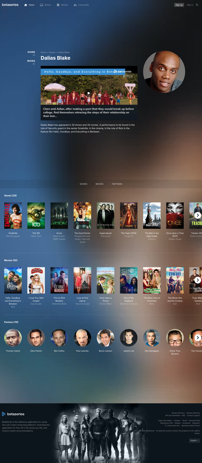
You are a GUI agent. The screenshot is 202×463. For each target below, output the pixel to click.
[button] (13, 342)
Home (43, 52)
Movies (99, 184)
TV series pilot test (172, 426)
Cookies (177, 420)
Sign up (179, 5)
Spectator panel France (190, 426)
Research (196, 423)
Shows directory (178, 413)
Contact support (193, 415)
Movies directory (193, 413)
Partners (117, 184)
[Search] (197, 4)
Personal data (194, 420)
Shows (52, 52)
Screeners (187, 423)
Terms (184, 420)
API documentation (172, 415)
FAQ (183, 415)
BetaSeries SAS (166, 423)
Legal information (165, 420)
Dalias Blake (64, 52)
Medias (178, 423)
